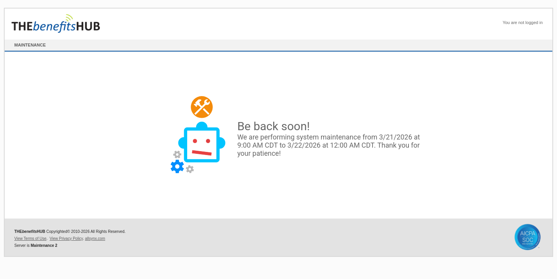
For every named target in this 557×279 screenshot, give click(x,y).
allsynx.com (95, 238)
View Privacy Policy (66, 238)
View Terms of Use (30, 238)
